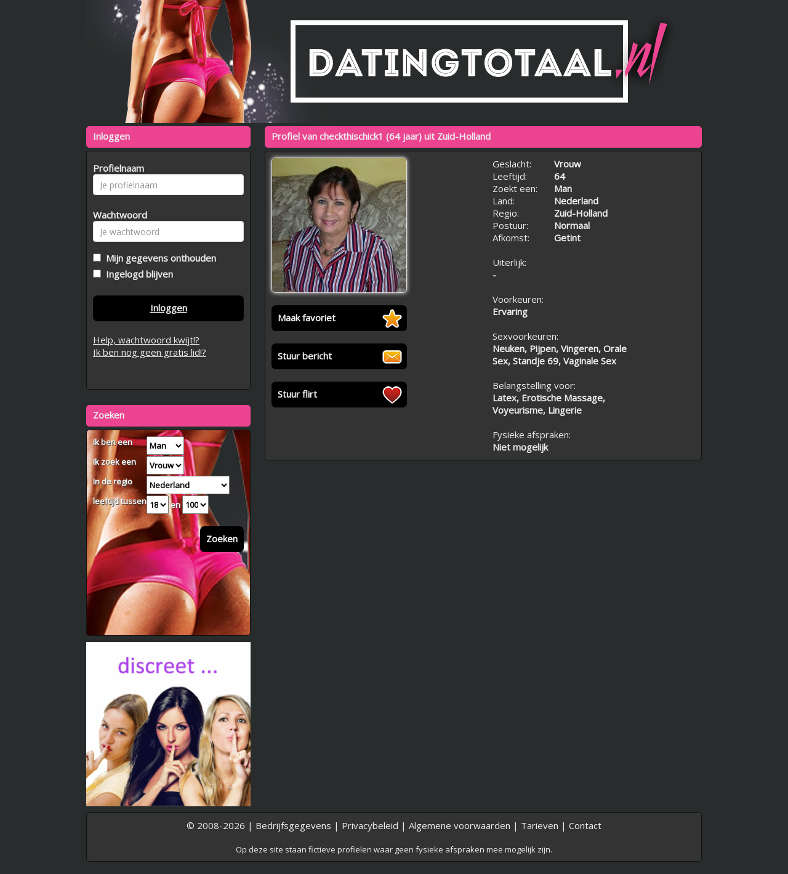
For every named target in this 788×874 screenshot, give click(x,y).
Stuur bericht (305, 356)
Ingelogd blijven (137, 274)
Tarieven (539, 825)
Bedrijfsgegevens (293, 825)
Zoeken (222, 538)
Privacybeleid (370, 825)
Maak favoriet (307, 317)
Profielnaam (116, 168)
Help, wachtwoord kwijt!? (146, 340)
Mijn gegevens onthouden (158, 258)
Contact (585, 825)
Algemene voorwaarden (459, 825)
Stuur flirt (297, 394)
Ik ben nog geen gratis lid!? (149, 352)
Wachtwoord (116, 215)
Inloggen (168, 308)
